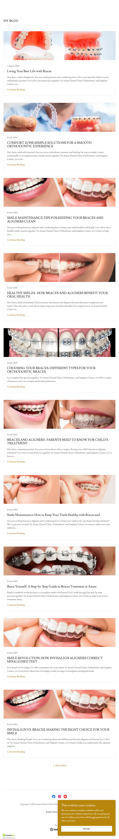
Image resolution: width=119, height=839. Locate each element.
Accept (86, 828)
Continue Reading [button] (16, 89)
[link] (59, 63)
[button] (11, 6)
